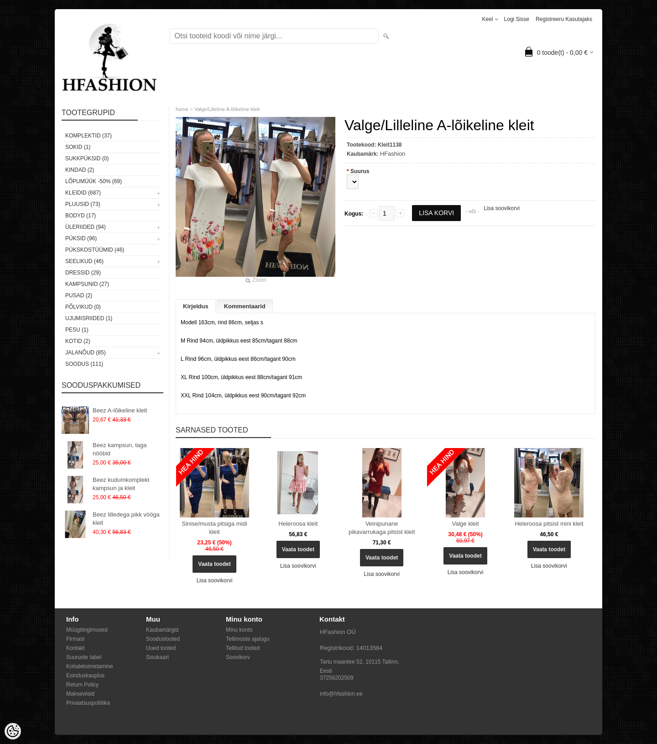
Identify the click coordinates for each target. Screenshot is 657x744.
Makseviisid (80, 694)
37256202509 (336, 678)
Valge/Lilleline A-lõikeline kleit (227, 109)
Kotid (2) (77, 341)
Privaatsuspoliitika (88, 703)
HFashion (393, 153)
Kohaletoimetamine (89, 666)
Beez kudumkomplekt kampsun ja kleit (121, 483)
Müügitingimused (87, 630)
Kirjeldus (196, 306)
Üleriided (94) (85, 227)
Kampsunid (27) (87, 284)
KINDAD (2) (79, 170)
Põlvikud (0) (83, 307)
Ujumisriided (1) (88, 318)
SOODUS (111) (84, 364)
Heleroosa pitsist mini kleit (549, 523)
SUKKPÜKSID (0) (87, 158)
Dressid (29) (83, 272)
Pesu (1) (77, 330)
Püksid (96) (81, 238)
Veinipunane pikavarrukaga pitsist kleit (382, 527)
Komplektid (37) (88, 135)
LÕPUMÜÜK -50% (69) (93, 181)
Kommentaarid (245, 306)
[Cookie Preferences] (13, 731)
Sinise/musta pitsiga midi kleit (214, 527)
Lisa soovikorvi (502, 208)
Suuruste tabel (83, 657)
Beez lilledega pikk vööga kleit (126, 518)
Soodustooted (163, 639)
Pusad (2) (78, 295)
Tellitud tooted (243, 648)
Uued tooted (161, 648)
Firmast (75, 639)
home (182, 109)
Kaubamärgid (162, 630)
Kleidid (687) (83, 193)
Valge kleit (465, 523)
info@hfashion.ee (341, 694)
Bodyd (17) (80, 215)
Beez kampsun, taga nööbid (120, 449)
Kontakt (75, 648)
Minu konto (239, 630)
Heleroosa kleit (298, 523)
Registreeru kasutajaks (564, 19)
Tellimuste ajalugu (247, 639)
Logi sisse (516, 19)
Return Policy (82, 684)
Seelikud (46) (84, 261)
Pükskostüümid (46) (94, 250)
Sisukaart (157, 657)
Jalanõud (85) (85, 352)
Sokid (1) (77, 147)
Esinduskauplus (85, 675)
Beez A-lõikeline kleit (120, 410)
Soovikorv (238, 657)
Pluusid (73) (82, 204)
